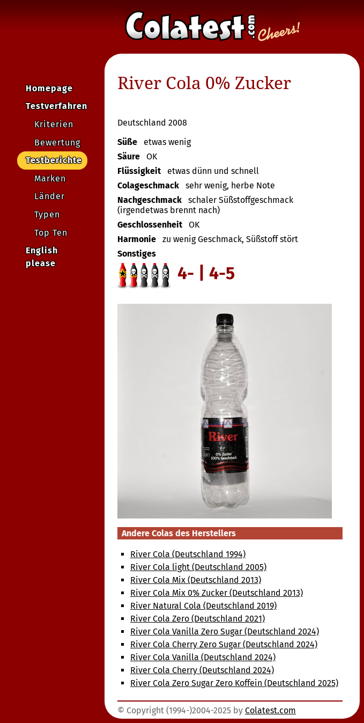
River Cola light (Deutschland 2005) (198, 567)
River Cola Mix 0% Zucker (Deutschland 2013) (216, 593)
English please (42, 256)
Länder (49, 196)
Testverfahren (56, 106)
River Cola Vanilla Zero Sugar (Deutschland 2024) (224, 631)
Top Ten (51, 233)
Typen (47, 214)
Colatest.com (270, 710)
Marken (50, 178)
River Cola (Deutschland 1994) (188, 554)
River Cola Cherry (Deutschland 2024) (202, 670)
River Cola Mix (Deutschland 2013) (195, 580)
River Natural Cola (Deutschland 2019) (203, 606)
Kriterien (53, 124)
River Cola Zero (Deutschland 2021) (197, 619)
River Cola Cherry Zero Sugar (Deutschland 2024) (223, 644)
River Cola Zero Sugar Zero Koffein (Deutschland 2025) (234, 683)
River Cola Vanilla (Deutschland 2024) (203, 657)
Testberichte (54, 160)
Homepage (49, 88)
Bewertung (57, 142)
